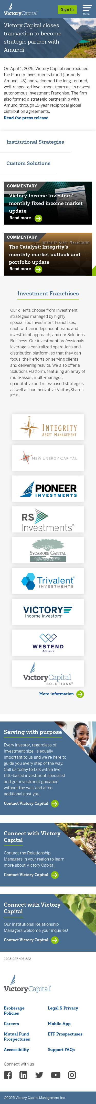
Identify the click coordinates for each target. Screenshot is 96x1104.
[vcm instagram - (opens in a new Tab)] (72, 1076)
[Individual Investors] (21, 9)
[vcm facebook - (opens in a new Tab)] (8, 1076)
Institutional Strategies (35, 142)
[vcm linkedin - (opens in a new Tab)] (23, 1076)
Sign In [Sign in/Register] (67, 9)
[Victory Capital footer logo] (27, 991)
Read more (20, 218)
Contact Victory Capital (26, 803)
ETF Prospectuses (65, 1034)
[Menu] (86, 7)
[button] (48, 427)
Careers (11, 1023)
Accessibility (16, 1049)
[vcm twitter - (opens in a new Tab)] (39, 1076)
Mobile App (59, 1023)
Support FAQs (61, 1049)
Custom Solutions (28, 163)
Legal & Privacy (63, 1008)
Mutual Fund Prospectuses (17, 1036)
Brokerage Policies (14, 1010)
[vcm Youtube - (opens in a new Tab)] (55, 1076)
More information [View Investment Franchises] (56, 694)
